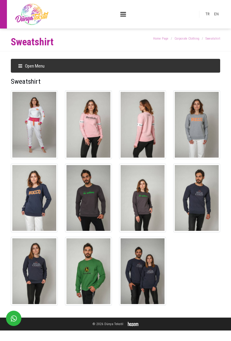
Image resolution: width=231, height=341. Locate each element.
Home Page (160, 39)
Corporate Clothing (186, 39)
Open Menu (31, 66)
